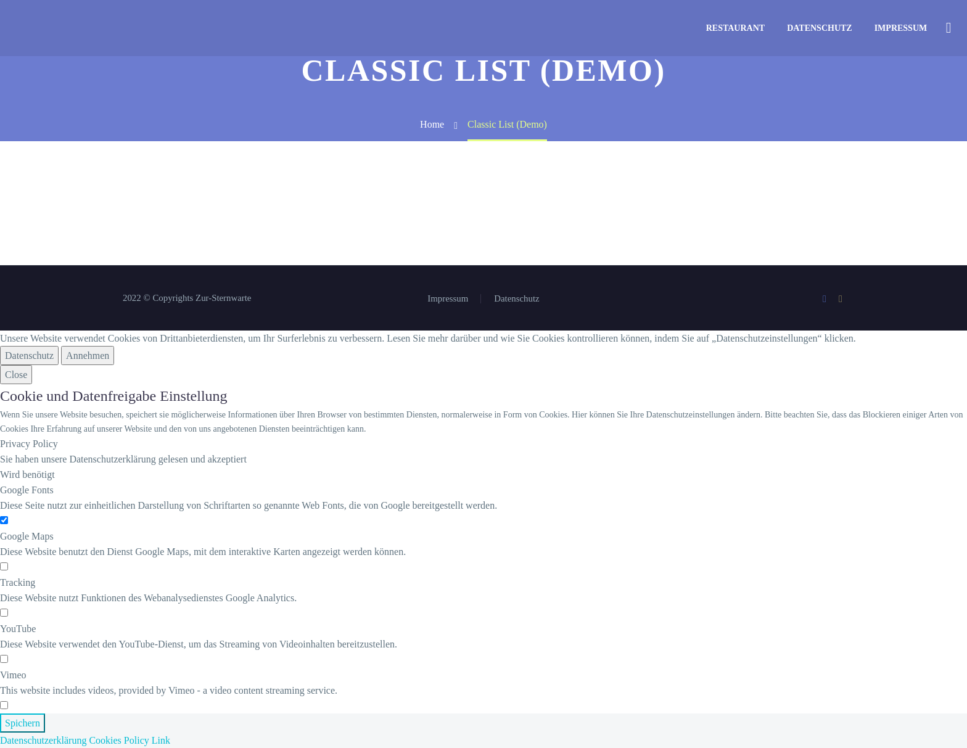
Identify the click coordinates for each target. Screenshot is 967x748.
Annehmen (87, 355)
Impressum (901, 28)
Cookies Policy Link (129, 740)
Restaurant (735, 28)
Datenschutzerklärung (43, 740)
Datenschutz (819, 28)
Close (16, 374)
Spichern (22, 723)
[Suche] (947, 28)
